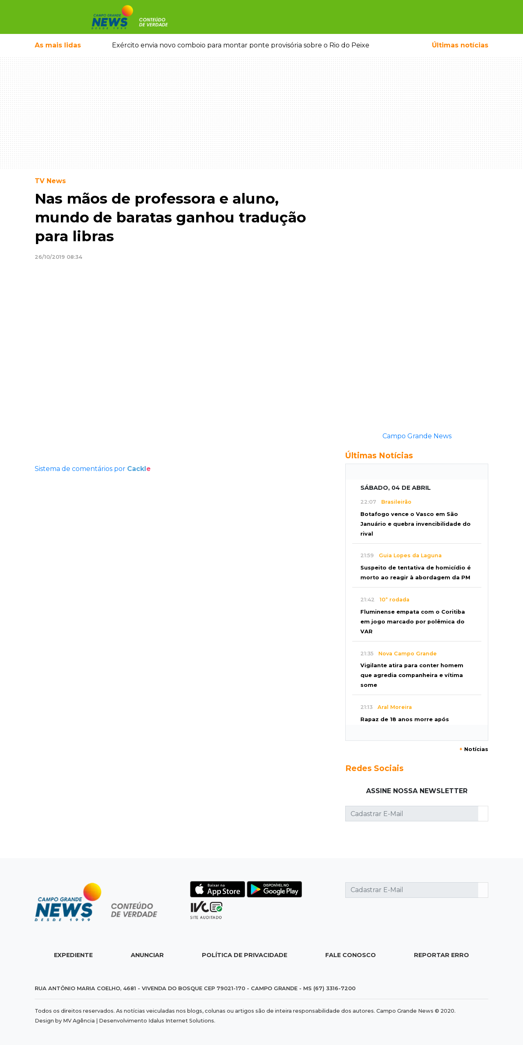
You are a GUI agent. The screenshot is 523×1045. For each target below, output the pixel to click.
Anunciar (147, 955)
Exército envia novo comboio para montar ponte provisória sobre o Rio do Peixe (240, 45)
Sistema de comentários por (93, 469)
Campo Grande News (416, 436)
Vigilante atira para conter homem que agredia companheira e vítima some (411, 675)
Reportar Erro (441, 955)
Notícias (473, 749)
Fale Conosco (350, 955)
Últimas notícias (460, 45)
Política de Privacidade (244, 955)
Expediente (73, 955)
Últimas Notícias (379, 455)
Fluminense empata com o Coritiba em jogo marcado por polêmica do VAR (412, 622)
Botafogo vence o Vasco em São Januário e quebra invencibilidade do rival (415, 524)
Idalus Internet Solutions (181, 1021)
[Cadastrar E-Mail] (411, 813)
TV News (50, 181)
